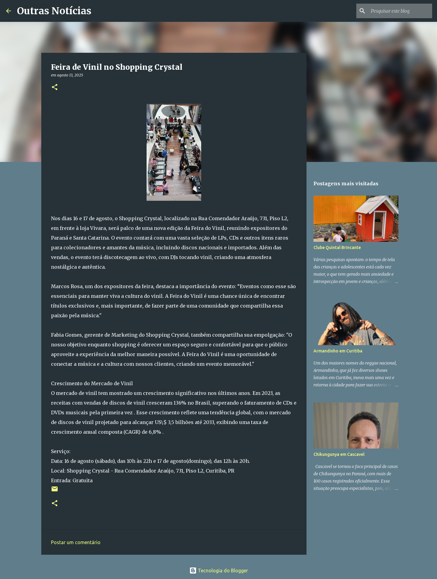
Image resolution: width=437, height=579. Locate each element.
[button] (54, 87)
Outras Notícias (54, 11)
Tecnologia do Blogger (218, 570)
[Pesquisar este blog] (400, 11)
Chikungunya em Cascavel (338, 454)
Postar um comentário (75, 542)
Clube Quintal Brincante (337, 247)
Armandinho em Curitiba (337, 350)
